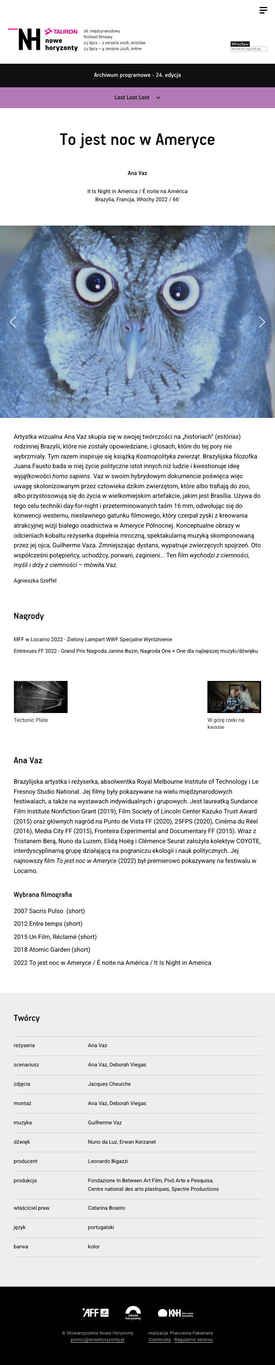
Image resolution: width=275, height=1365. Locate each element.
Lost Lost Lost (132, 98)
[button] (262, 321)
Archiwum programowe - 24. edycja (137, 75)
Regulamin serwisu (193, 1339)
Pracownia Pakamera (191, 1333)
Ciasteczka (159, 1339)
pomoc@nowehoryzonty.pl (97, 1339)
